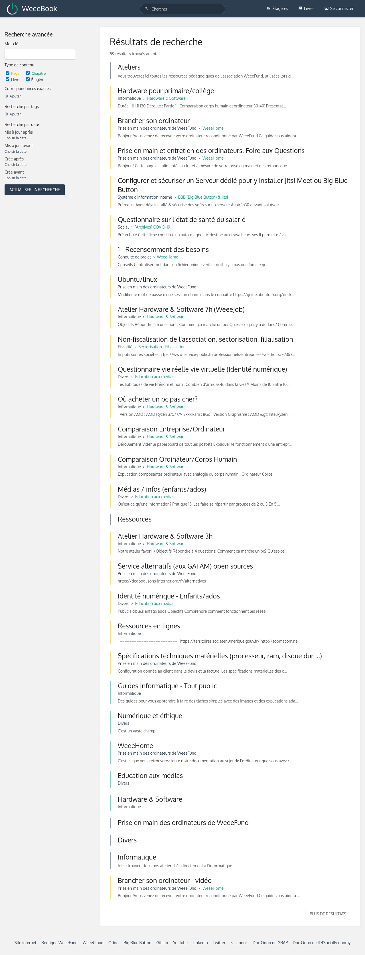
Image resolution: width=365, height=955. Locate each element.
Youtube (180, 942)
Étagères (277, 8)
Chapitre (36, 73)
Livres (306, 8)
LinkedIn (200, 942)
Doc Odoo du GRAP (270, 942)
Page (13, 73)
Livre (13, 79)
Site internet (25, 942)
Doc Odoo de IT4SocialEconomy (322, 942)
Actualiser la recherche (34, 189)
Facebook (239, 942)
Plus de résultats (328, 913)
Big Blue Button (137, 942)
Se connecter (339, 8)
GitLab (162, 942)
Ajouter (13, 96)
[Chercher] (147, 8)
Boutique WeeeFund (59, 942)
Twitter (219, 942)
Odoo (113, 942)
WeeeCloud (93, 942)
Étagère (35, 79)
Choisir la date (16, 138)
